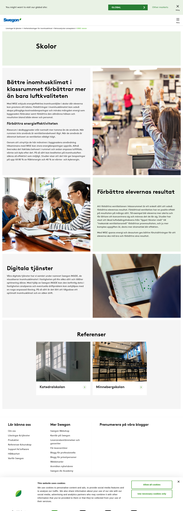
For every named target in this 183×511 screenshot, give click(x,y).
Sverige (159, 19)
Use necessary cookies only (152, 486)
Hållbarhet (14, 459)
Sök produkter (97, 18)
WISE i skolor (82, 34)
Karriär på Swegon (60, 441)
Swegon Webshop (59, 436)
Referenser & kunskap (19, 450)
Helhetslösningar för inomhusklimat (38, 34)
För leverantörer (58, 453)
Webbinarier (56, 467)
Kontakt (172, 19)
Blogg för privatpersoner (63, 462)
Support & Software (18, 454)
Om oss (12, 436)
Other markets (160, 7)
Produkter (13, 445)
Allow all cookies (152, 477)
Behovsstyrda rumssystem (64, 34)
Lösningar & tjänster (14, 34)
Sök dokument (118, 19)
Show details (150, 505)
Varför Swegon (16, 464)
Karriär (134, 19)
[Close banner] (179, 474)
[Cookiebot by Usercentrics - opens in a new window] (18, 505)
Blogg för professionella (62, 458)
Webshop (145, 19)
